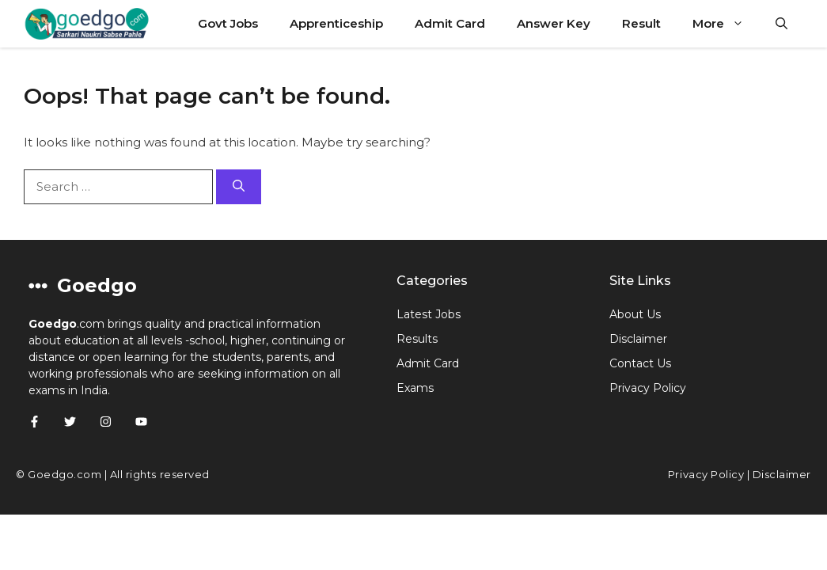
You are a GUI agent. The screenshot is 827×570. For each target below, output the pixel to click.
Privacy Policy (647, 388)
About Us (635, 314)
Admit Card (450, 23)
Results (417, 339)
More (726, 24)
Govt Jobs (228, 23)
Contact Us (640, 363)
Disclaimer (638, 339)
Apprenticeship (336, 23)
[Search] (238, 187)
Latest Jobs (428, 314)
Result (641, 23)
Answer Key (553, 23)
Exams (415, 388)
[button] (781, 24)
